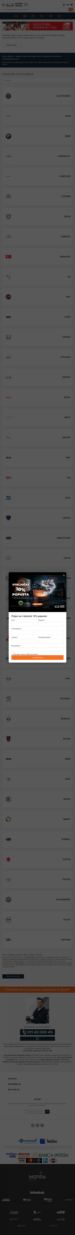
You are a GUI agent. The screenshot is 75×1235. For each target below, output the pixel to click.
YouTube (42, 1126)
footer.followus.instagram (33, 1126)
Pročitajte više (13, 976)
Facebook (37, 1126)
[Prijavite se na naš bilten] (37, 1112)
